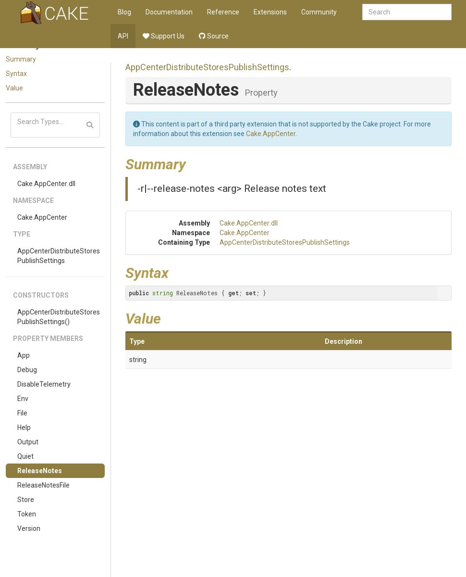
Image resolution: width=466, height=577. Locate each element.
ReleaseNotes (39, 471)
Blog (124, 12)
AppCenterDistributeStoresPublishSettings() (58, 317)
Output (27, 442)
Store (25, 499)
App (23, 355)
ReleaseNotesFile (43, 485)
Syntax (16, 73)
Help (24, 427)
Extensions (270, 12)
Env (22, 398)
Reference (223, 12)
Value (14, 88)
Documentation (169, 12)
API (123, 36)
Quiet (25, 456)
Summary (21, 59)
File (22, 413)
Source (214, 36)
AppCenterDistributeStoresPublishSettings (58, 255)
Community (319, 12)
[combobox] (407, 12)
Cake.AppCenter (42, 217)
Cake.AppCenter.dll (46, 184)
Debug (27, 370)
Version (28, 528)
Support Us (163, 36)
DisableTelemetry (44, 384)
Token (26, 514)
